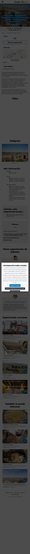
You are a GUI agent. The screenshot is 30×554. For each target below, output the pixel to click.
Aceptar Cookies (15, 285)
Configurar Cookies (15, 291)
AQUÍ (20, 273)
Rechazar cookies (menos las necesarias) (15, 288)
